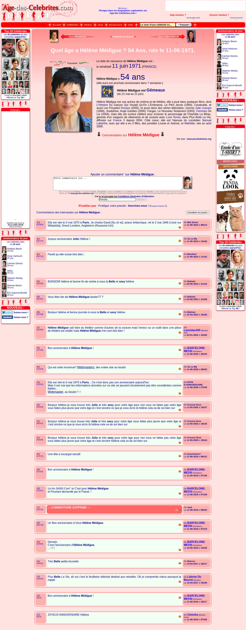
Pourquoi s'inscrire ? (236, 18)
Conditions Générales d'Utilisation (136, 199)
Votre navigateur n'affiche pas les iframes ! (69, 153)
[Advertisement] (205, 6)
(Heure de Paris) (15, 227)
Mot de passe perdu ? (193, 18)
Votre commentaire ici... (117, 184)
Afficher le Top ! (15, 97)
